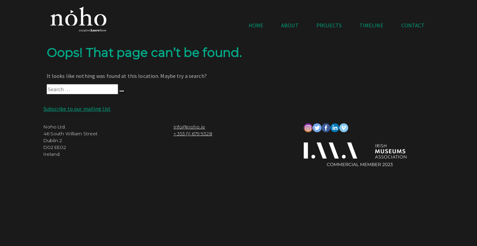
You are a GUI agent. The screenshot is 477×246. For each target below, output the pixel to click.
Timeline (372, 25)
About (290, 25)
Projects (329, 25)
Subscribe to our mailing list (77, 112)
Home (256, 25)
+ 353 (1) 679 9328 (193, 137)
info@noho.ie (189, 130)
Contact (413, 25)
